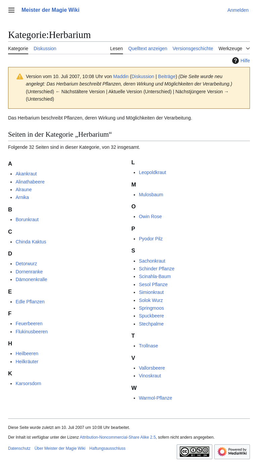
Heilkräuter (26, 361)
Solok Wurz (151, 300)
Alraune (23, 189)
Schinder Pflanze (156, 268)
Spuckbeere (151, 315)
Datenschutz (19, 448)
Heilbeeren (26, 353)
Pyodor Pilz (151, 238)
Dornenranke (29, 271)
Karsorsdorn (28, 383)
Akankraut (26, 173)
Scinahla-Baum (155, 276)
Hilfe (240, 60)
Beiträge (167, 76)
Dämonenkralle (31, 279)
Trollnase (148, 345)
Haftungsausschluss (107, 448)
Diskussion (142, 76)
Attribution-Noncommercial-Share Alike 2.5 (118, 437)
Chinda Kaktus (30, 241)
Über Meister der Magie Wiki (60, 448)
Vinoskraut (150, 375)
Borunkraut (26, 219)
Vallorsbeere (152, 368)
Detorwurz (26, 263)
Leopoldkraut (152, 172)
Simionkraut (151, 292)
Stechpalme (151, 324)
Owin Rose (150, 216)
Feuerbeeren (28, 323)
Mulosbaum (151, 194)
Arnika (22, 197)
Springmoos (151, 308)
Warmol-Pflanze (155, 398)
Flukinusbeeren (31, 331)
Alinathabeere (29, 181)
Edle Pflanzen (29, 301)
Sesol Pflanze (153, 284)
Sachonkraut (152, 261)
